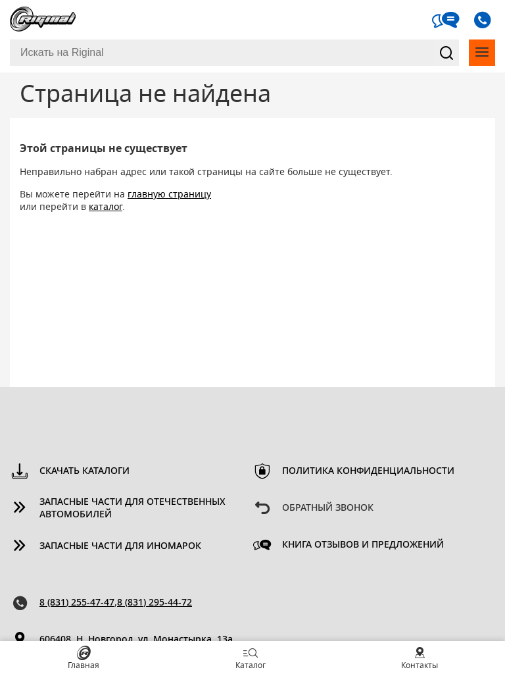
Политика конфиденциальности (368, 471)
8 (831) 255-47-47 (76, 603)
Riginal (43, 20)
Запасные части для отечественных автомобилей (132, 508)
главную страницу (169, 194)
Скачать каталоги (84, 471)
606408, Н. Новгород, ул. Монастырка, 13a (136, 639)
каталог (105, 207)
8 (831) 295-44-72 (154, 603)
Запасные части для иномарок (120, 546)
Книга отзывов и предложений (363, 545)
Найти (446, 52)
